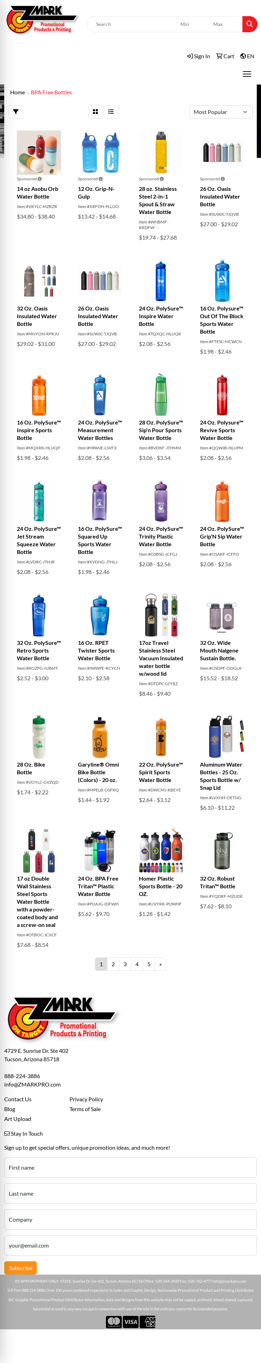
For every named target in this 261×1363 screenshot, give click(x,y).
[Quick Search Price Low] (193, 24)
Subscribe (20, 1267)
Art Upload (17, 1118)
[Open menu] (247, 74)
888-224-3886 (22, 1076)
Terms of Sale (85, 1108)
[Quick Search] (132, 24)
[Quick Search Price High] (226, 24)
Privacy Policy (86, 1099)
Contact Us (18, 1099)
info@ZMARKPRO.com (32, 1084)
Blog (9, 1108)
